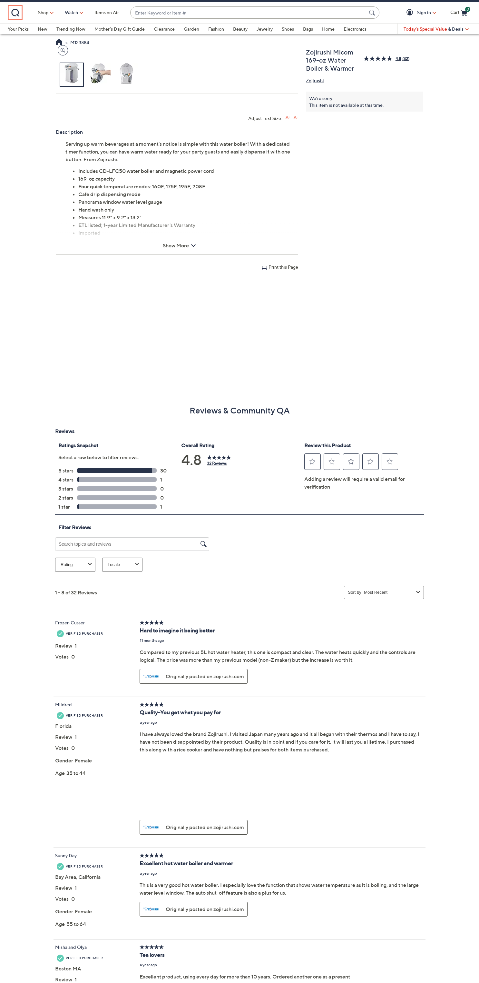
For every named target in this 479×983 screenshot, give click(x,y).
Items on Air (134, 12)
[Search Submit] (373, 12)
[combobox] (262, 13)
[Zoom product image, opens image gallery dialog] (61, 195)
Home (328, 29)
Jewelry (265, 29)
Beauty (240, 29)
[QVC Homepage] (59, 43)
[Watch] (99, 12)
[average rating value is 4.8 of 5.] (383, 58)
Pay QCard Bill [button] (335, 942)
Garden (191, 29)
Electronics (355, 29)
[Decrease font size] (295, 247)
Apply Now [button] (395, 942)
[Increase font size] (287, 247)
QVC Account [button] (270, 942)
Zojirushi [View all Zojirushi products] (315, 80)
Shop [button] (71, 12)
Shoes (288, 29)
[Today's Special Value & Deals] (436, 29)
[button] (411, 12)
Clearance (164, 29)
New (42, 29)
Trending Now (70, 29)
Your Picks (18, 29)
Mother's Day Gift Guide (119, 29)
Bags (308, 29)
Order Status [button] (209, 942)
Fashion (216, 29)
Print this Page (283, 396)
